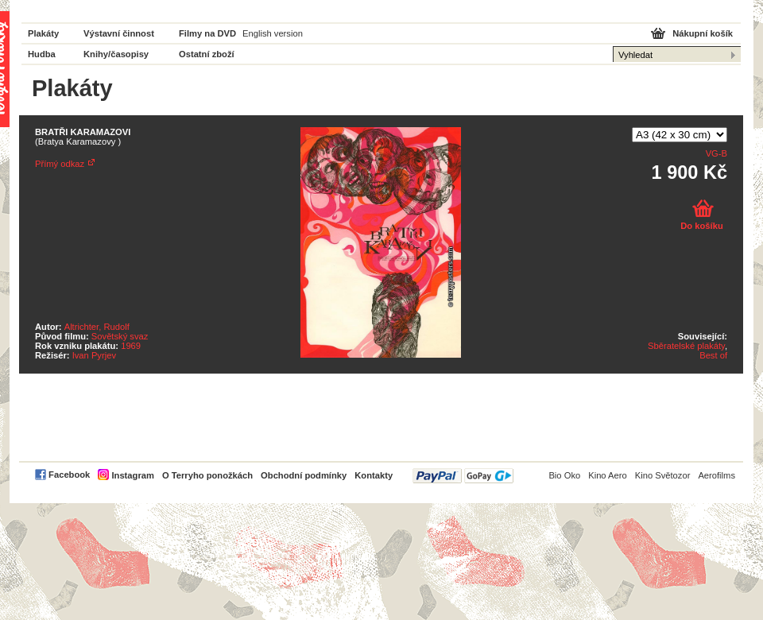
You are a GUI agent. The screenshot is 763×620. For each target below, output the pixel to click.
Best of (713, 355)
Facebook (69, 474)
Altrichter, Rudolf (97, 326)
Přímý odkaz (59, 164)
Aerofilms (716, 475)
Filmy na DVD (207, 33)
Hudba (42, 54)
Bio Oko (564, 475)
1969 (131, 346)
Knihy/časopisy (116, 54)
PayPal (462, 475)
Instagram (132, 475)
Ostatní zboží (206, 54)
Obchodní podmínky (304, 475)
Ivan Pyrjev (94, 355)
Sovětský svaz (120, 336)
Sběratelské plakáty (686, 346)
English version (272, 33)
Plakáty (43, 33)
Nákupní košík (702, 33)
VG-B (716, 153)
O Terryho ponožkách (207, 475)
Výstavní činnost (118, 33)
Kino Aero (607, 475)
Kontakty (373, 475)
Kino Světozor (663, 475)
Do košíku (701, 226)
